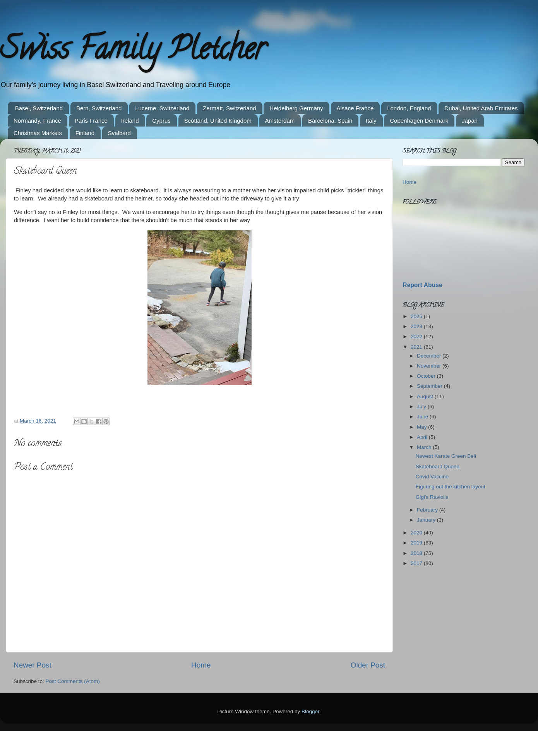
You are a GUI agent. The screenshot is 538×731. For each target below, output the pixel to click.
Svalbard (119, 133)
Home (201, 665)
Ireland (130, 120)
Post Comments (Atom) (73, 681)
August (426, 396)
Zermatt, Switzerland (229, 108)
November (429, 366)
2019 (417, 543)
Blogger (310, 711)
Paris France (91, 120)
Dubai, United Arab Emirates (480, 108)
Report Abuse (422, 285)
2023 (417, 326)
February (428, 510)
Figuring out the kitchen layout (450, 487)
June (423, 416)
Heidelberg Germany (296, 108)
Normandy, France (37, 120)
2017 (417, 563)
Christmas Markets (38, 133)
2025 (417, 316)
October (427, 376)
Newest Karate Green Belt (446, 456)
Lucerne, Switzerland (162, 108)
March (425, 447)
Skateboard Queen (437, 466)
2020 (417, 533)
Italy (371, 120)
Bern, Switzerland (99, 108)
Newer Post (32, 665)
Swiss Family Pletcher (133, 52)
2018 (417, 553)
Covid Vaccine (432, 476)
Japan (470, 120)
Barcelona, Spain (330, 120)
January (427, 520)
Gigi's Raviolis (432, 497)
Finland (84, 133)
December (429, 356)
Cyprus (161, 120)
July (422, 406)
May (422, 427)
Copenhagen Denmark (419, 120)
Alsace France (355, 108)
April (423, 437)
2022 (417, 336)
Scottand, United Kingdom (218, 120)
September (430, 386)
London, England (409, 108)
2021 (417, 347)
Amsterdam (280, 120)
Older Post (368, 665)
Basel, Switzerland (39, 108)
